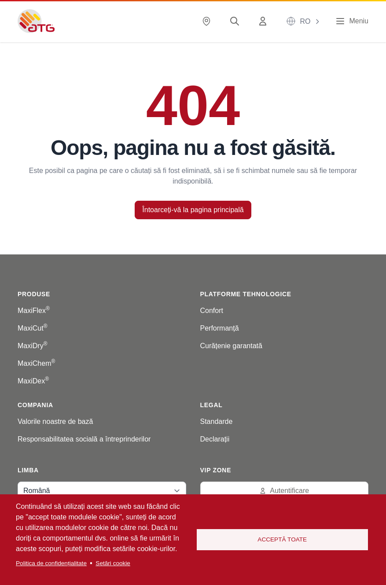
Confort (211, 310)
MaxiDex (33, 381)
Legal (211, 404)
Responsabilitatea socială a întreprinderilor (84, 439)
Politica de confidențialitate (51, 563)
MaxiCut (33, 328)
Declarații (215, 439)
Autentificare (284, 490)
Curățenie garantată (231, 346)
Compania (35, 404)
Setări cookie (113, 563)
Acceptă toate (282, 539)
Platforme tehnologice (245, 294)
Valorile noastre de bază (55, 421)
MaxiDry (33, 346)
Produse (34, 294)
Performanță (219, 328)
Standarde (216, 421)
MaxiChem (36, 363)
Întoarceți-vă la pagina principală (192, 209)
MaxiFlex (34, 310)
